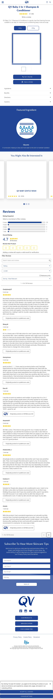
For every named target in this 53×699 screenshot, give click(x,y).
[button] (5, 247)
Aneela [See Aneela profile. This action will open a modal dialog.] (5, 506)
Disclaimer (36, 637)
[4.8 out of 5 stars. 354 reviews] (16, 196)
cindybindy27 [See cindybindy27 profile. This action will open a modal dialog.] (7, 289)
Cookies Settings (26, 696)
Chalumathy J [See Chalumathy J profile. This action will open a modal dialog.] (7, 449)
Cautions (27, 102)
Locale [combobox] (27, 271)
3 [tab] (28, 204)
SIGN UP (26, 584)
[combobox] (28, 279)
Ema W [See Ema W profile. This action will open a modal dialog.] (5, 388)
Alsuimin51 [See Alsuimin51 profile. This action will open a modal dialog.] (6, 420)
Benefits (27, 93)
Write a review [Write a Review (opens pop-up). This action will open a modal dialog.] (26, 17)
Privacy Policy (17, 637)
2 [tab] (26, 204)
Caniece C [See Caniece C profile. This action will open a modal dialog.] (6, 479)
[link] (14, 239)
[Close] (50, 684)
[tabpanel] (26, 180)
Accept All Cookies (26, 691)
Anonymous (7, 357)
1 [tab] (24, 204)
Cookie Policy (27, 637)
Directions (27, 97)
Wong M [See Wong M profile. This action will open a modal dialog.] (5, 324)
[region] (26, 690)
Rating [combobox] (27, 266)
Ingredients (27, 88)
